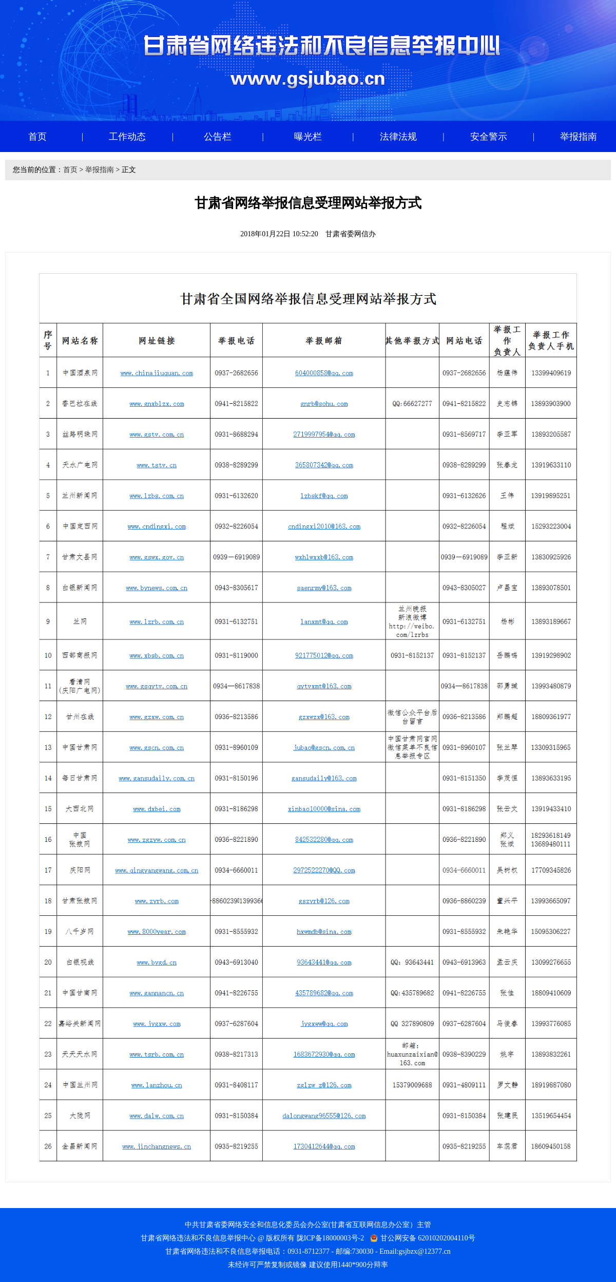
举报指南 (99, 170)
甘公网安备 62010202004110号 (427, 1238)
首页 (70, 170)
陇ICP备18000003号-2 (330, 1238)
